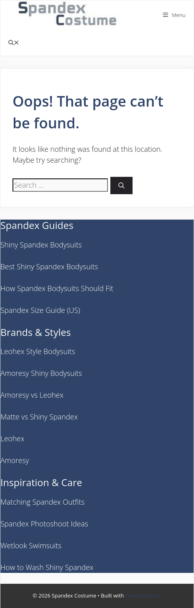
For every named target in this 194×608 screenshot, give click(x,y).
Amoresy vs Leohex (31, 395)
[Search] (121, 185)
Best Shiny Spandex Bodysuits (49, 266)
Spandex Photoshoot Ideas (44, 523)
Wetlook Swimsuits (30, 545)
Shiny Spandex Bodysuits (41, 244)
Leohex (12, 438)
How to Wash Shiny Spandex (46, 567)
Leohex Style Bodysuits (37, 351)
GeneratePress (143, 595)
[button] (13, 42)
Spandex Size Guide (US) (40, 310)
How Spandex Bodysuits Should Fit (56, 288)
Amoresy (14, 460)
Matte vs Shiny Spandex (39, 416)
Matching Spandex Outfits (42, 502)
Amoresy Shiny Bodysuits (41, 373)
